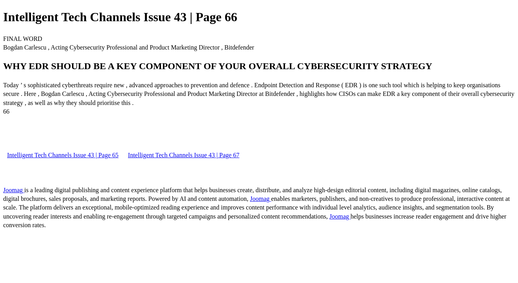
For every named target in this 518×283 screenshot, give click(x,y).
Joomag (13, 190)
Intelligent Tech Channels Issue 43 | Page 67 (183, 155)
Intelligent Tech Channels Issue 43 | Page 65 (62, 155)
